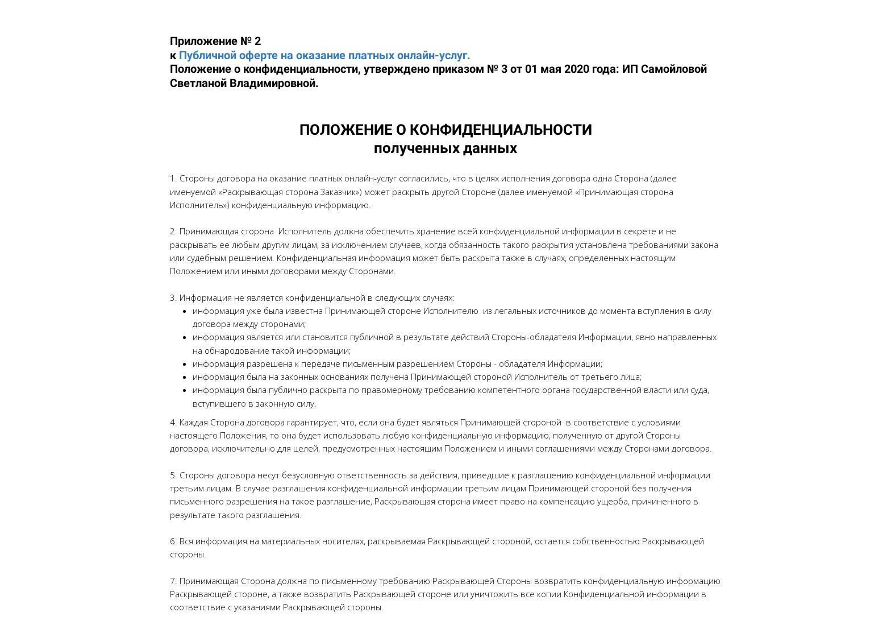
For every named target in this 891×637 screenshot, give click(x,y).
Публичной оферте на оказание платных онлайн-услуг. (325, 55)
